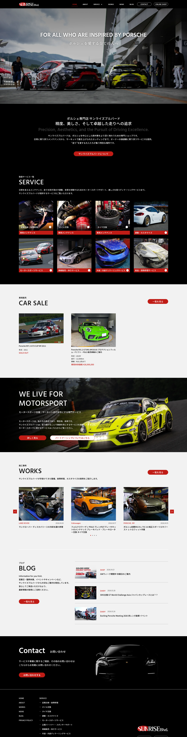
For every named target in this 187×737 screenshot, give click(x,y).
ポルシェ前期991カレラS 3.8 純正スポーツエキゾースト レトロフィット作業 (146, 528)
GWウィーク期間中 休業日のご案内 (115, 573)
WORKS (111, 4)
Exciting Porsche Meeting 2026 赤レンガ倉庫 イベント (124, 615)
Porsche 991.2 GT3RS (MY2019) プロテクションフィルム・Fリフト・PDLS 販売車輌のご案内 (93, 350)
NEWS (121, 4)
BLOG (132, 4)
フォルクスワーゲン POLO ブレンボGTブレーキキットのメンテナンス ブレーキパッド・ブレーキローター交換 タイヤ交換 (93, 529)
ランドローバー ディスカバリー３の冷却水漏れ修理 (41, 526)
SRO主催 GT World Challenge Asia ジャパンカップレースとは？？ (129, 594)
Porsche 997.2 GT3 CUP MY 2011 (32, 346)
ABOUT (85, 4)
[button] (15, 511)
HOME (74, 4)
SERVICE (98, 4)
